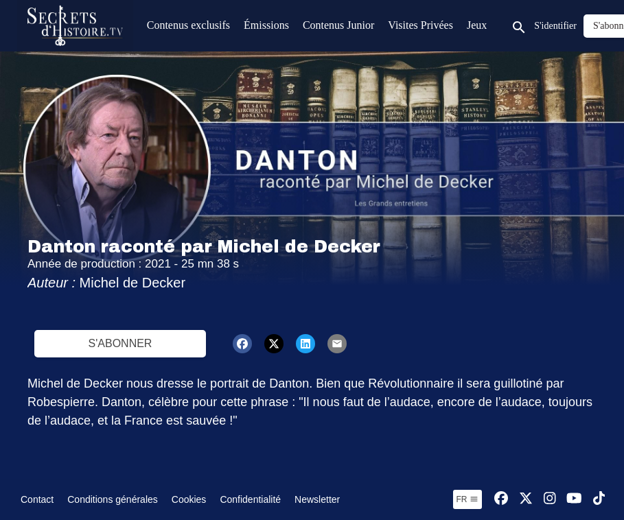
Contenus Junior (338, 25)
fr (467, 499)
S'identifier (555, 26)
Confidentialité (250, 499)
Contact (37, 499)
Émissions (266, 25)
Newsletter (317, 499)
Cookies (189, 499)
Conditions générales (112, 499)
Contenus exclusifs (188, 25)
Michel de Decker (133, 282)
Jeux (477, 25)
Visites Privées (420, 25)
